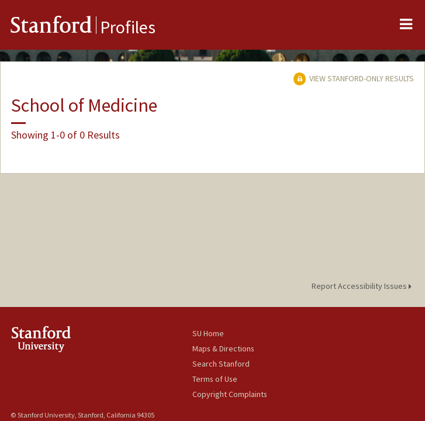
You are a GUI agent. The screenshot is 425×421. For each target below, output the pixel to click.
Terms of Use (214, 379)
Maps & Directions (223, 348)
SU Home (208, 333)
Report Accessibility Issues (363, 286)
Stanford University (101, 339)
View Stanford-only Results (353, 78)
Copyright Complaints (229, 394)
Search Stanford (221, 363)
